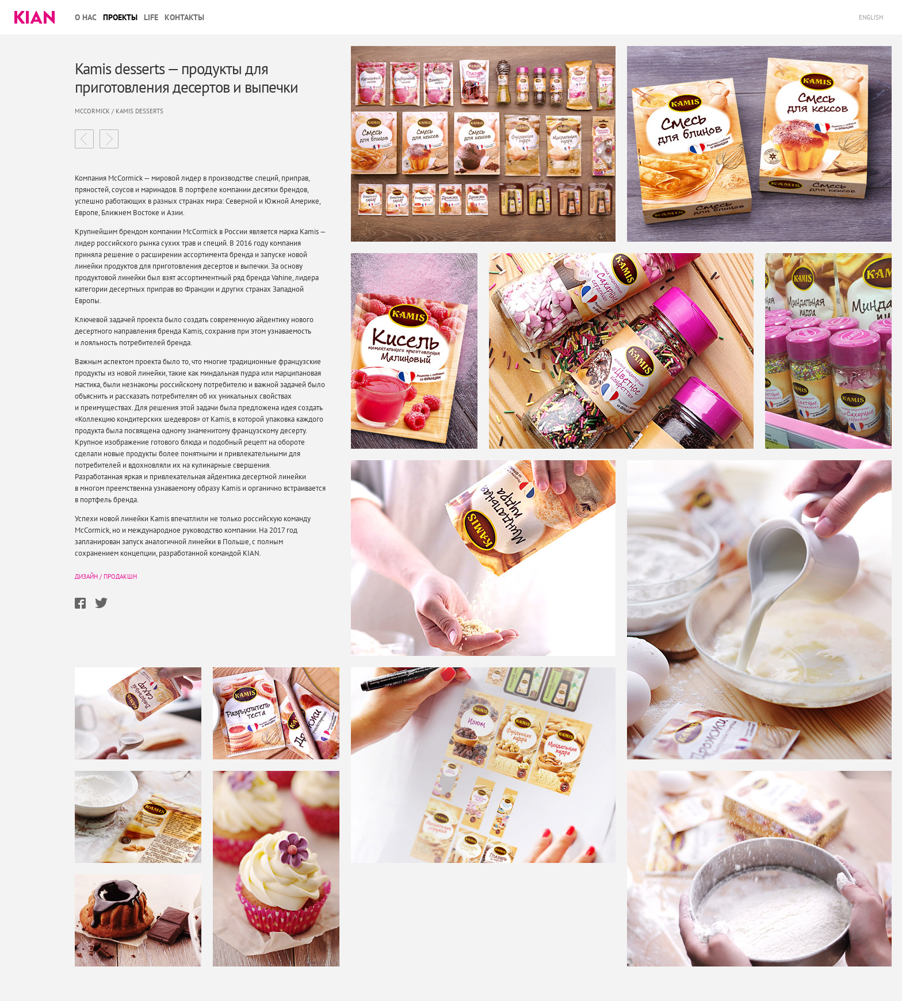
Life (151, 17)
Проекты (120, 17)
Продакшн (120, 576)
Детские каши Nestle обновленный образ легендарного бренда (84, 138)
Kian (34, 17)
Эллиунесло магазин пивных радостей (109, 138)
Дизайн (86, 576)
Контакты (184, 17)
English (872, 17)
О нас (86, 17)
